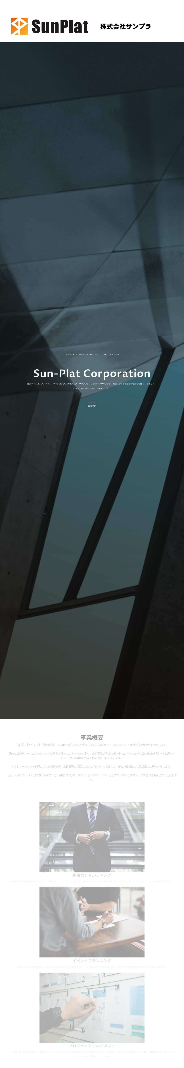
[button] (92, 405)
